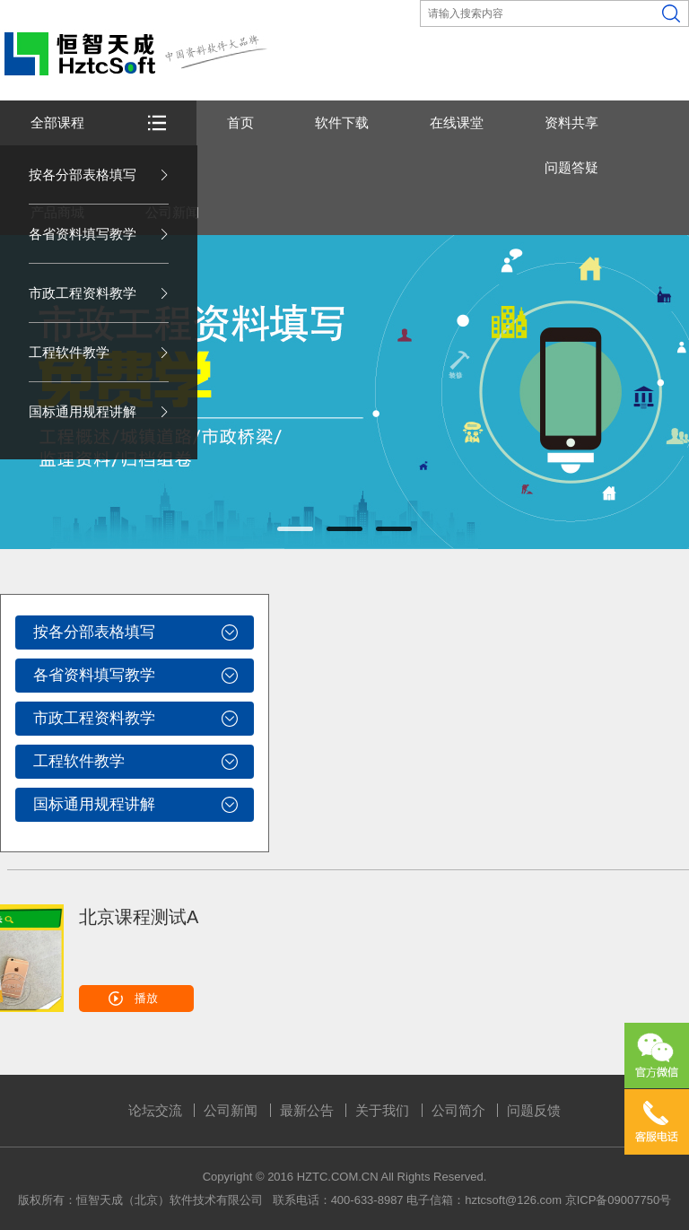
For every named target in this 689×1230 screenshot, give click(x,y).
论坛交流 (155, 1110)
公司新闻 (230, 1110)
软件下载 (342, 122)
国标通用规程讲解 (82, 411)
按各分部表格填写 (82, 174)
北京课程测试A (138, 917)
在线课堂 (457, 122)
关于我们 (382, 1110)
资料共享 (571, 122)
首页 (240, 122)
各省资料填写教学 (82, 233)
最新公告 (307, 1110)
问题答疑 (571, 167)
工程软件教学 (69, 352)
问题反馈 (534, 1110)
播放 (146, 998)
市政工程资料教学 (82, 293)
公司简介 (458, 1110)
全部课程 (57, 122)
